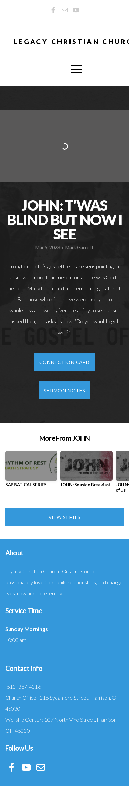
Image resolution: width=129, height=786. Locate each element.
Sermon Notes (64, 390)
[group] (31, 472)
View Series (64, 517)
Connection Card (64, 362)
